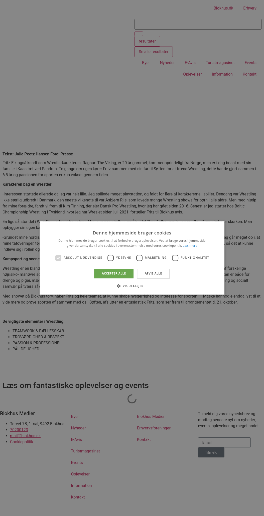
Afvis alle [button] (153, 273)
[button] (131, 286)
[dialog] (132, 258)
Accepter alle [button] (114, 273)
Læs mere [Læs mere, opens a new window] (190, 246)
